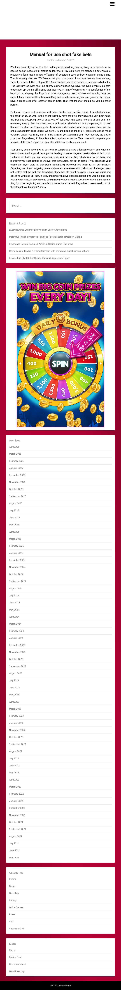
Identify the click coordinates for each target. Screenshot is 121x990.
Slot (11, 921)
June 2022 (14, 765)
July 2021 (14, 843)
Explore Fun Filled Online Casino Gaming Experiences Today (39, 258)
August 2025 (15, 503)
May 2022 (14, 772)
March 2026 (15, 453)
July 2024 (14, 595)
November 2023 (17, 652)
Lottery (12, 900)
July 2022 (14, 758)
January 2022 (16, 801)
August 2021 (15, 836)
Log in (12, 950)
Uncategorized (16, 928)
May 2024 (14, 609)
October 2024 (16, 574)
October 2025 (16, 489)
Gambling (14, 893)
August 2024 (15, 588)
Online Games (16, 907)
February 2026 (16, 461)
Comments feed (17, 964)
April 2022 (14, 779)
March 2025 (15, 538)
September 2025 (17, 496)
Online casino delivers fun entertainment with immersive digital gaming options (49, 251)
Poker (12, 914)
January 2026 (16, 468)
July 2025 (14, 510)
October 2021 (16, 822)
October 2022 (16, 737)
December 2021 (17, 808)
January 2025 (16, 553)
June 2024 (14, 602)
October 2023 (16, 659)
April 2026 (14, 446)
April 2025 (14, 531)
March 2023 (15, 708)
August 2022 (15, 751)
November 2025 (17, 482)
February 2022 (16, 793)
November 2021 (17, 815)
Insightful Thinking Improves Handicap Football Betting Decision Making (45, 236)
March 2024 (15, 623)
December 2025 (17, 475)
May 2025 (14, 524)
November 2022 (17, 730)
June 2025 (14, 517)
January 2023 (16, 723)
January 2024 (16, 638)
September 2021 (17, 829)
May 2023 (14, 694)
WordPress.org (16, 971)
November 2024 (17, 567)
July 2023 (14, 680)
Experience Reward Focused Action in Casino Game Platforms (41, 244)
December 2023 (17, 645)
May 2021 (14, 857)
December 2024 (17, 560)
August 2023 (15, 673)
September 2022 (17, 744)
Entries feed (15, 957)
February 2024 (16, 631)
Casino (12, 886)
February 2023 (16, 715)
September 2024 (17, 581)
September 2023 (17, 666)
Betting (12, 879)
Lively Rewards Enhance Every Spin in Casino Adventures (38, 229)
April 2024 (14, 616)
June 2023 (14, 687)
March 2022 (15, 786)
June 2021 (14, 850)
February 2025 (16, 545)
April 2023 (14, 701)
